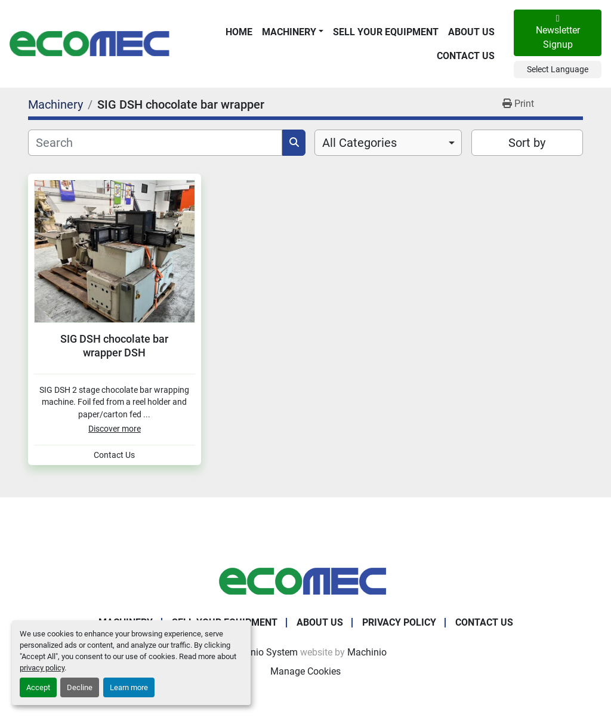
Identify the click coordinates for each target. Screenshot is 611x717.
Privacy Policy (399, 622)
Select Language (557, 69)
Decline (79, 687)
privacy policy (42, 667)
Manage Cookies (305, 671)
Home (239, 32)
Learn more (129, 687)
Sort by (526, 143)
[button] (292, 32)
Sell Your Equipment (386, 32)
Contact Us (466, 55)
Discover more (114, 428)
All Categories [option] (359, 143)
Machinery (289, 32)
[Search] (155, 143)
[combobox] (388, 143)
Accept (38, 687)
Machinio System (261, 652)
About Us (471, 32)
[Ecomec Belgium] (305, 580)
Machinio (367, 652)
